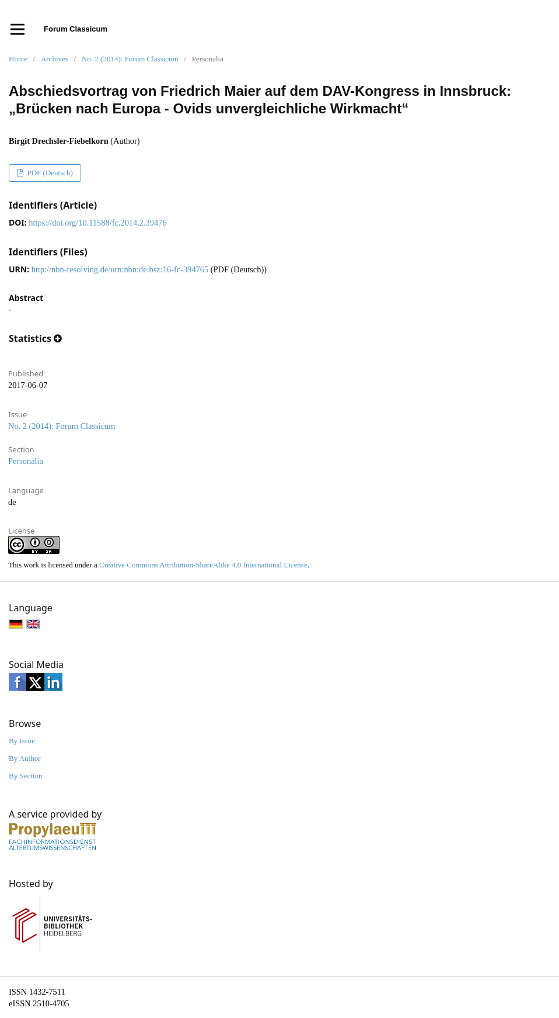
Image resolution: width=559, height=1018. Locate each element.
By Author (25, 758)
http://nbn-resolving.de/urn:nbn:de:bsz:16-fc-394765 (120, 269)
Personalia (25, 461)
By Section (25, 775)
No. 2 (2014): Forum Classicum (130, 58)
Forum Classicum (75, 29)
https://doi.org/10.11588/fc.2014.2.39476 (97, 222)
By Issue (22, 740)
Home (18, 58)
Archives (54, 58)
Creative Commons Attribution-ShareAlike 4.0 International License (203, 564)
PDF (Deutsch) (49, 172)
